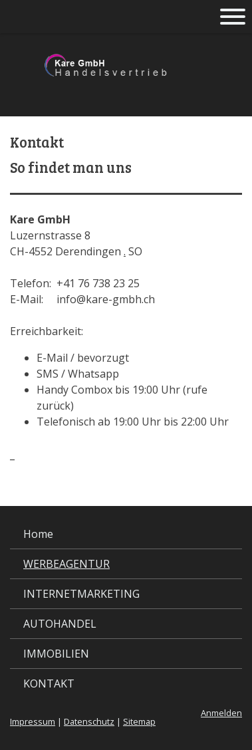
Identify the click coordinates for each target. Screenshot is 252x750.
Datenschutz (89, 721)
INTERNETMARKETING (81, 593)
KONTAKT (48, 683)
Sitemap (139, 721)
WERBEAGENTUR (66, 564)
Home (38, 534)
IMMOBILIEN (56, 653)
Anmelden (221, 713)
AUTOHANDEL (59, 623)
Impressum (32, 721)
